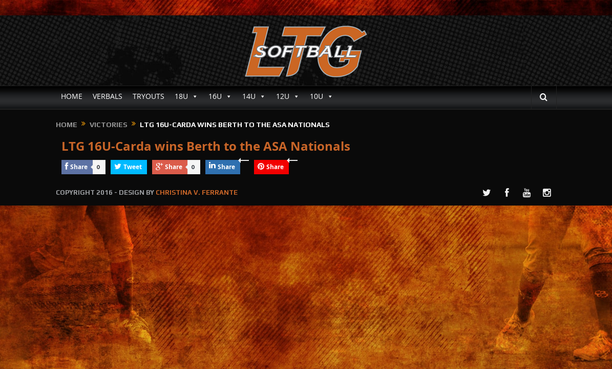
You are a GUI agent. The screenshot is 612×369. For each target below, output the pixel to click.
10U (321, 96)
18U (186, 96)
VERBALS (107, 96)
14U (254, 96)
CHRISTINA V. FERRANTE (197, 192)
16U (220, 96)
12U (288, 96)
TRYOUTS (148, 96)
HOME (71, 96)
